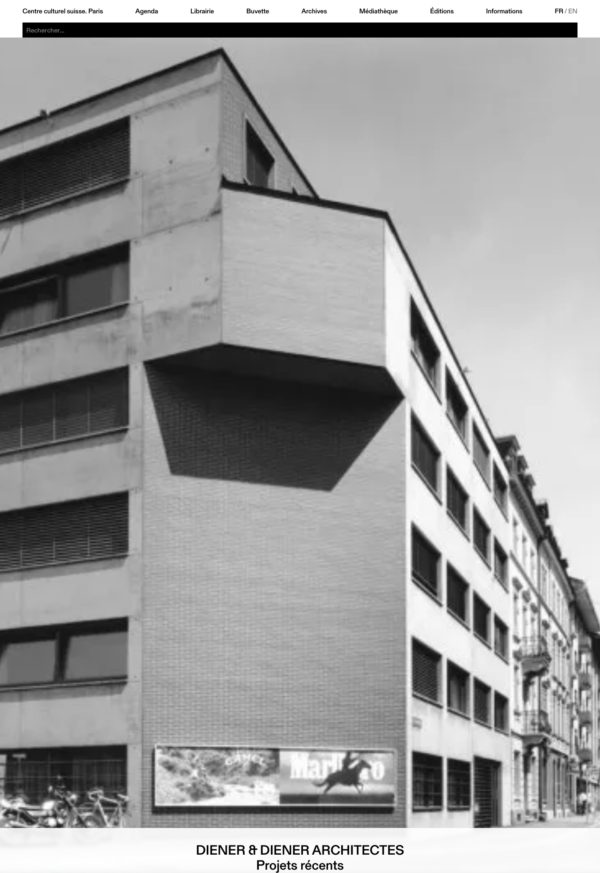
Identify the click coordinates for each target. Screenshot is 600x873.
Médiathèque (378, 11)
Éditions (442, 11)
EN (573, 11)
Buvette (257, 11)
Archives (314, 11)
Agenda (146, 11)
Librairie (202, 11)
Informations (504, 11)
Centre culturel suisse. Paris (62, 11)
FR (559, 11)
